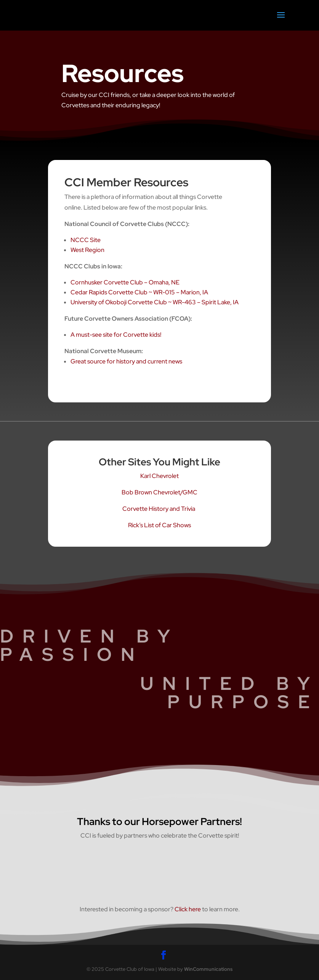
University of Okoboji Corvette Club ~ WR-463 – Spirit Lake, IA (155, 302)
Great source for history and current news (126, 361)
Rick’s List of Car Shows (159, 525)
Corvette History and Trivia (159, 509)
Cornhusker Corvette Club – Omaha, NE (125, 282)
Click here (188, 909)
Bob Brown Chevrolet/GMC (159, 492)
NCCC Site (86, 240)
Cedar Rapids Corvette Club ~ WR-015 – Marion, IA (139, 292)
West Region (87, 250)
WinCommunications (208, 969)
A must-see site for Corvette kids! (116, 335)
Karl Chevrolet (159, 476)
